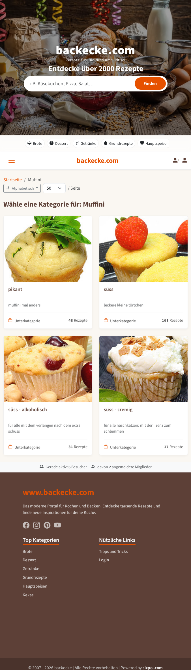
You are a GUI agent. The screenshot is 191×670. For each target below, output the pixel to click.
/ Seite (74, 188)
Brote (34, 143)
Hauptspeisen (154, 143)
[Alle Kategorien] (12, 160)
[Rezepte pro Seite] (54, 188)
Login (104, 564)
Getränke (85, 143)
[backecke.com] (98, 160)
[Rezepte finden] (150, 83)
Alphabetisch (20, 188)
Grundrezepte (118, 143)
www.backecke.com (58, 496)
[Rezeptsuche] (96, 83)
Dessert (59, 143)
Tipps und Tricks (113, 555)
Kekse (28, 598)
